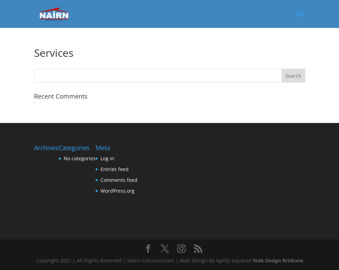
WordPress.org (117, 190)
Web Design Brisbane (278, 260)
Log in (107, 158)
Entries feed (114, 169)
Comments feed (118, 180)
